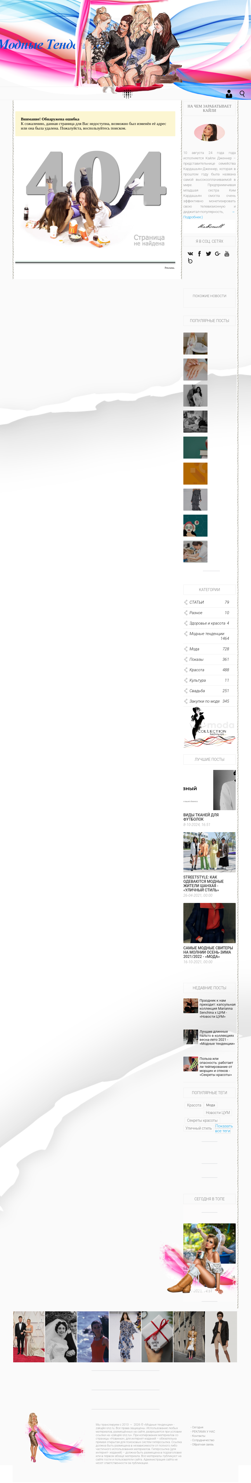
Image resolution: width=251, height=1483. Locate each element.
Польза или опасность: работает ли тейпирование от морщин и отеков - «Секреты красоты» (216, 1067)
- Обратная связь (202, 1445)
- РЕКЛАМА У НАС (203, 1432)
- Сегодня (197, 1428)
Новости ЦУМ (218, 1113)
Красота (194, 1106)
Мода (210, 1106)
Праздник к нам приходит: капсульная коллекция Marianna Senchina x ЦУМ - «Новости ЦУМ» (217, 1009)
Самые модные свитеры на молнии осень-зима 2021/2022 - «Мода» (208, 953)
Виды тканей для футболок (201, 818)
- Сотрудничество (202, 1441)
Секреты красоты (202, 1121)
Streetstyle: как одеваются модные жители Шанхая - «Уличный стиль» (203, 884)
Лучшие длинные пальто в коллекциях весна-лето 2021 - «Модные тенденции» (217, 1038)
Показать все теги (224, 1129)
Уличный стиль (198, 1129)
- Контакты (198, 1436)
